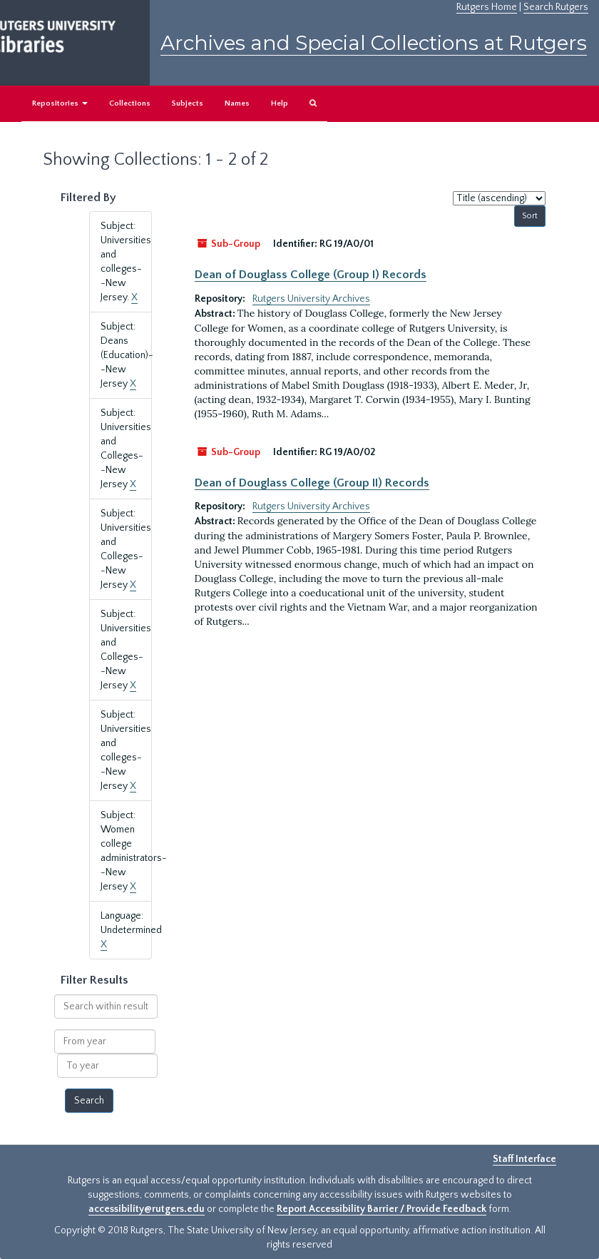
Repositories (60, 103)
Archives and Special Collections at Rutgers (373, 43)
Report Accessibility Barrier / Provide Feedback (381, 1209)
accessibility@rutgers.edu (146, 1209)
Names (237, 103)
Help (279, 103)
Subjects (187, 103)
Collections (129, 103)
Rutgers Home (486, 7)
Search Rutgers (555, 7)
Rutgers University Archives (311, 299)
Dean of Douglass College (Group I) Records (310, 274)
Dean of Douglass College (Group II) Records (312, 482)
